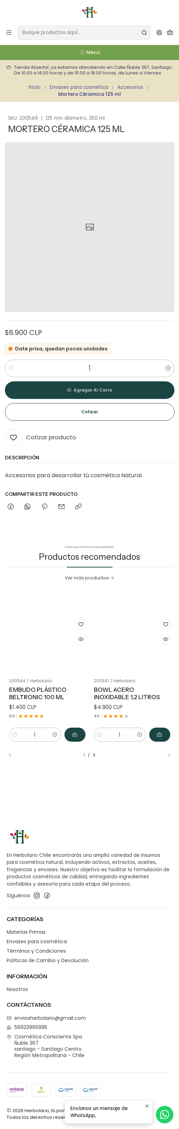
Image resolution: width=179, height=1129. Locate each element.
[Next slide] (166, 755)
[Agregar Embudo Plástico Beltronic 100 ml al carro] (66, 713)
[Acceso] (159, 33)
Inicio (35, 87)
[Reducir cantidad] (11, 368)
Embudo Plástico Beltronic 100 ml (40, 685)
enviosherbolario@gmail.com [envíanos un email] (46, 1018)
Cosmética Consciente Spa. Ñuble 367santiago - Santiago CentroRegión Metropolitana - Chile (45, 1046)
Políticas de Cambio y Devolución (48, 960)
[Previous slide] (13, 755)
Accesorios (130, 87)
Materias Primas (26, 932)
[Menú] (9, 33)
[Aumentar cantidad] (168, 368)
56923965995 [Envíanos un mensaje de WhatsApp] (27, 1027)
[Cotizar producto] (40, 437)
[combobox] (84, 33)
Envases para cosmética (79, 87)
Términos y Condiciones (36, 950)
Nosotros (17, 989)
